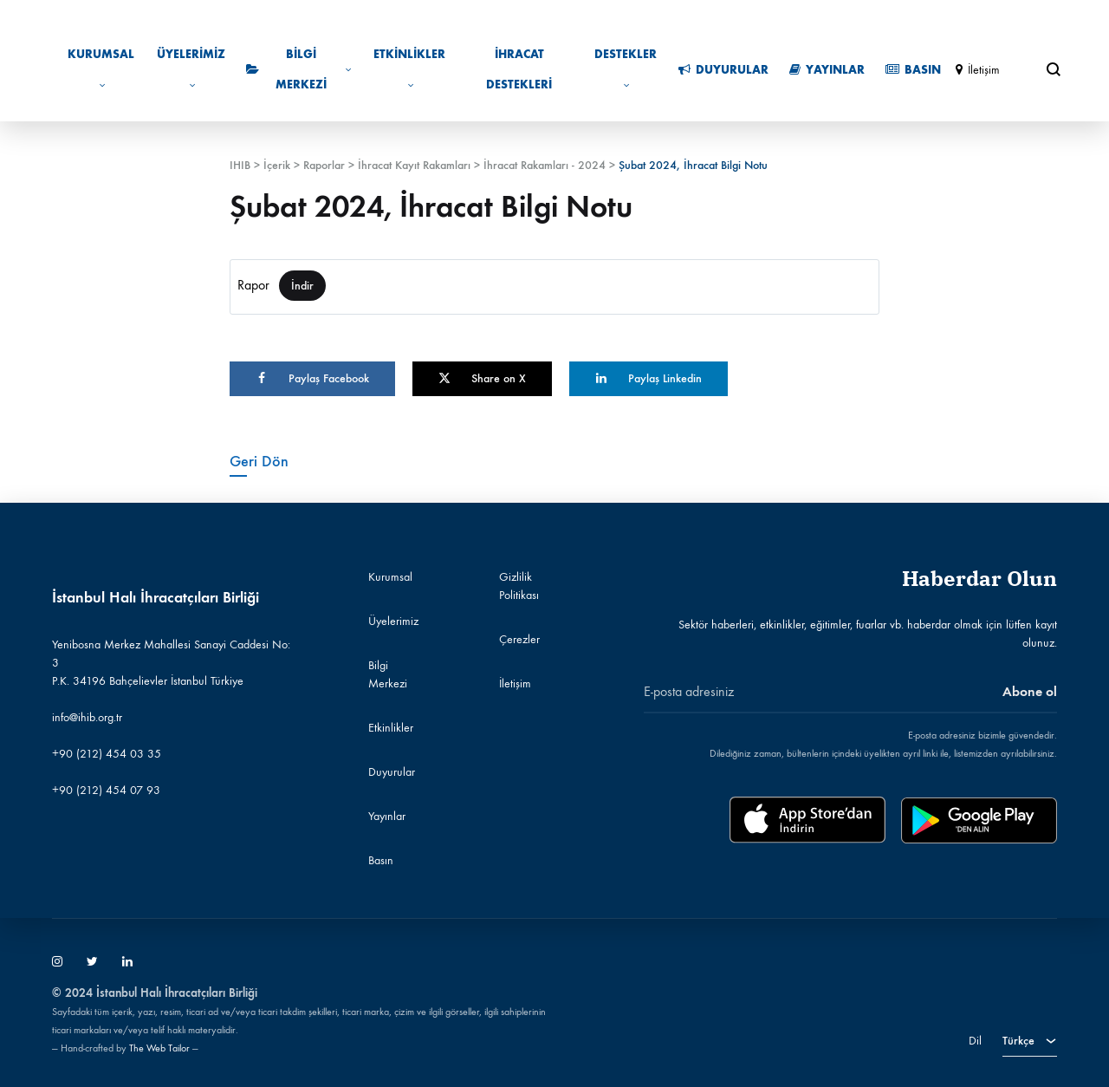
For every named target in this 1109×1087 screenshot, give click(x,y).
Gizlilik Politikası (519, 586)
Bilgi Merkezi (299, 69)
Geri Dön (259, 461)
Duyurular (723, 69)
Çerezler (519, 639)
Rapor (253, 285)
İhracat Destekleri (519, 69)
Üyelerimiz (191, 69)
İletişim (978, 69)
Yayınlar (827, 69)
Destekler (625, 69)
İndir (302, 285)
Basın (913, 69)
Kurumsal (101, 69)
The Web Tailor (159, 1048)
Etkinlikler (409, 69)
